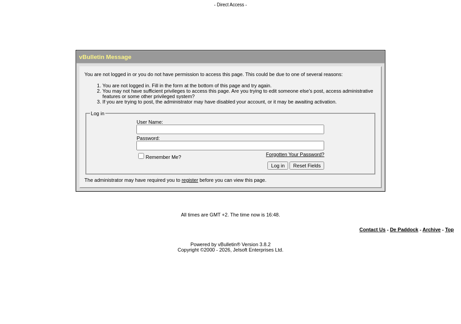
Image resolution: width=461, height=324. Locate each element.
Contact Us (372, 229)
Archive (432, 229)
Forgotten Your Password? (295, 154)
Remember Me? (159, 157)
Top (449, 229)
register (189, 180)
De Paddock (404, 229)
